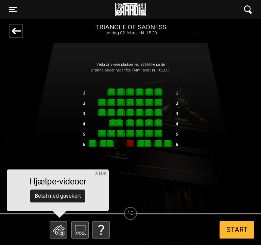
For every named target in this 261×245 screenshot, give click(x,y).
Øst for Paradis (130, 9)
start (236, 230)
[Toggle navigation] (13, 9)
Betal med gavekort (58, 196)
